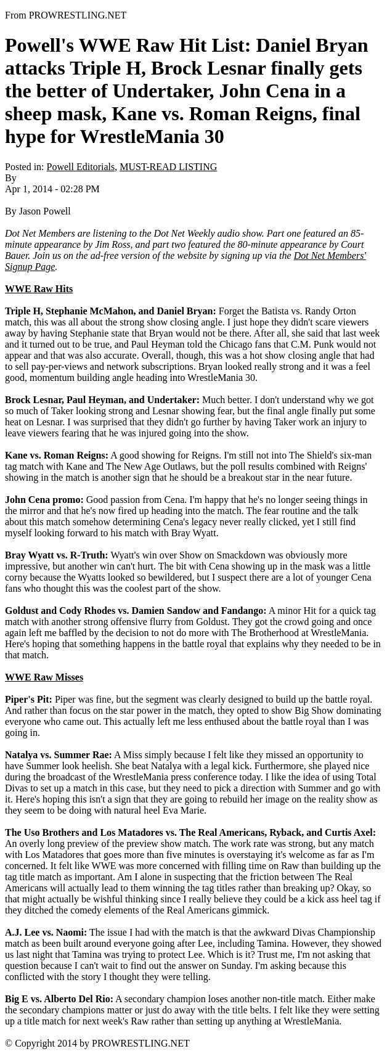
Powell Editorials (81, 166)
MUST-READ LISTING (168, 166)
